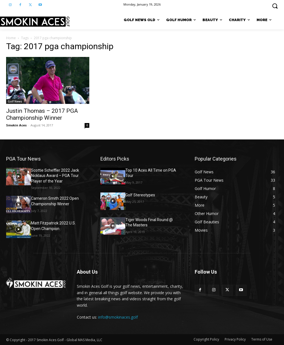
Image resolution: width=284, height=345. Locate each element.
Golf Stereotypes (140, 195)
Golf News (15, 101)
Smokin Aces (16, 125)
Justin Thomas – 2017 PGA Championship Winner (42, 114)
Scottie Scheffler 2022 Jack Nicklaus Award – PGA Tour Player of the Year (55, 175)
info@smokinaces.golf (118, 317)
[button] (275, 6)
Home (11, 38)
